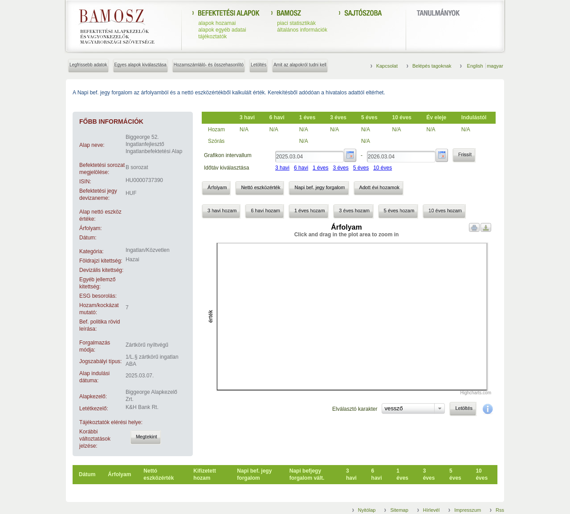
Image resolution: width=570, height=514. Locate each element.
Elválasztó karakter (354, 409)
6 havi (301, 168)
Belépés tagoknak (431, 66)
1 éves (320, 168)
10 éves (382, 168)
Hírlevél (431, 510)
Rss (500, 510)
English (475, 66)
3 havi (282, 168)
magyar (495, 66)
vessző (393, 408)
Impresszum (467, 510)
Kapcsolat (387, 66)
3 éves (340, 168)
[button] (145, 437)
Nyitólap (367, 510)
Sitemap (399, 510)
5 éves (361, 168)
